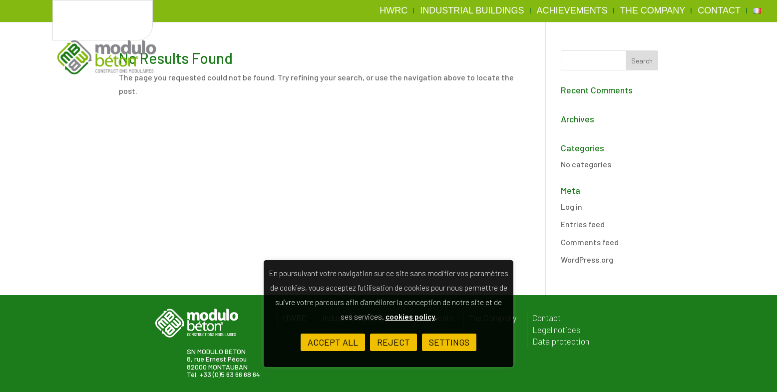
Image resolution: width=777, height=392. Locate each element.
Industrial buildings (472, 11)
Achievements (572, 11)
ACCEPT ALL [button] (333, 342)
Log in (571, 206)
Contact (719, 11)
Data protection (560, 341)
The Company (653, 11)
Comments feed (590, 242)
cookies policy (410, 316)
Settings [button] (449, 342)
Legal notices (556, 330)
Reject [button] (393, 342)
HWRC (393, 11)
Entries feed (583, 224)
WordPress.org (587, 259)
